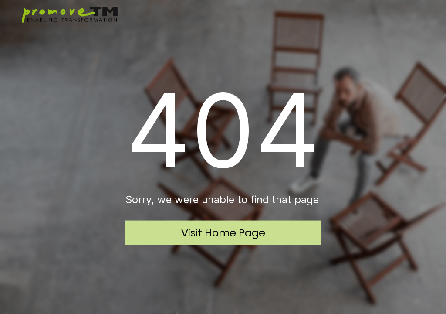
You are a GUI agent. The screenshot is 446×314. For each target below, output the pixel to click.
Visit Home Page (223, 232)
